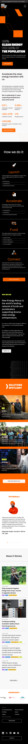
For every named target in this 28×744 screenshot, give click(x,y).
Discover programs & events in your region (13, 1)
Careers (17, 714)
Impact (4, 714)
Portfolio (4, 712)
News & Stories (19, 709)
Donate (11, 738)
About (16, 712)
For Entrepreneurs (7, 709)
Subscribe (12, 720)
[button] (7, 542)
